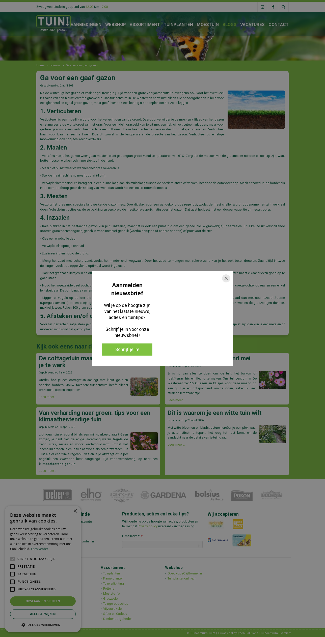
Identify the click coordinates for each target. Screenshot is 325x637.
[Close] (226, 278)
